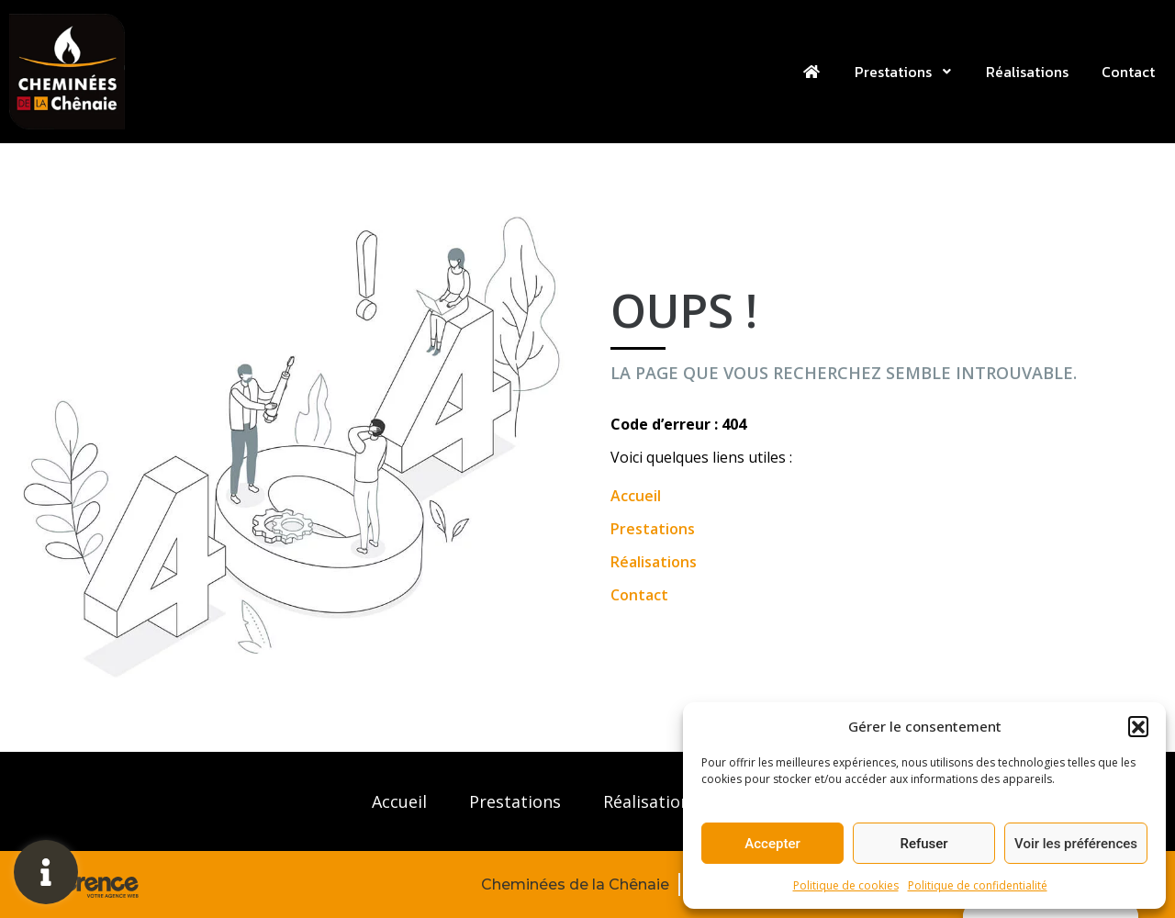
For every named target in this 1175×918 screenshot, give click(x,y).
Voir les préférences (1075, 843)
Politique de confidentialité (977, 885)
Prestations (904, 72)
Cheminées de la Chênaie (575, 884)
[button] (1138, 726)
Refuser (923, 843)
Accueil (635, 496)
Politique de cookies (846, 885)
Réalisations (1027, 72)
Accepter (772, 843)
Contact (1128, 72)
